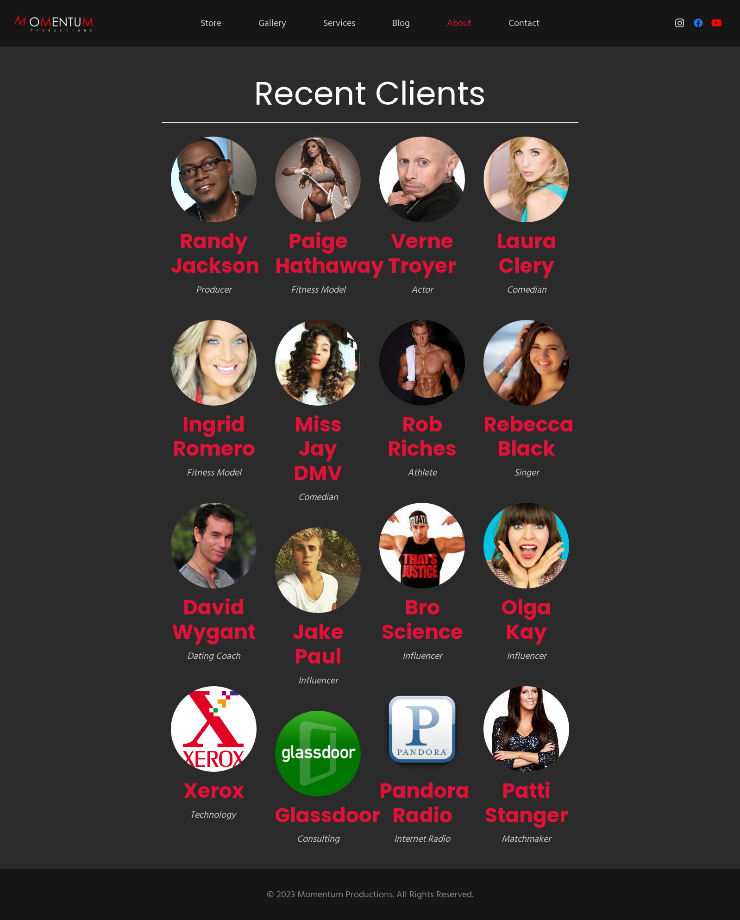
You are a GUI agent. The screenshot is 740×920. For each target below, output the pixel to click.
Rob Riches (422, 436)
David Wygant (214, 619)
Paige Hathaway (329, 253)
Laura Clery (526, 253)
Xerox (213, 790)
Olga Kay (526, 619)
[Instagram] (680, 23)
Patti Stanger (526, 802)
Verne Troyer (422, 253)
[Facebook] (698, 23)
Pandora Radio (424, 802)
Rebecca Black (528, 436)
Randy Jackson (215, 253)
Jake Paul (318, 644)
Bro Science (422, 619)
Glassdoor (328, 815)
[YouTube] (717, 23)
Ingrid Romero (214, 436)
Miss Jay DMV (318, 449)
